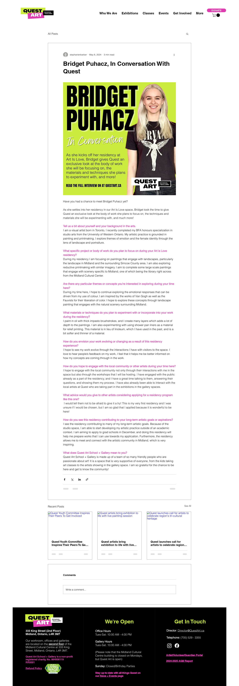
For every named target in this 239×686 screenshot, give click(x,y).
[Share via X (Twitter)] (72, 479)
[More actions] (174, 54)
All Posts (53, 33)
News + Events (108, 676)
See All (187, 506)
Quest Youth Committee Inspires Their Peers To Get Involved (69, 543)
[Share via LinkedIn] (79, 479)
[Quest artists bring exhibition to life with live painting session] (120, 524)
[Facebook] (177, 646)
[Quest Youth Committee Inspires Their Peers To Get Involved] (70, 524)
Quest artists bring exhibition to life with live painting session (117, 543)
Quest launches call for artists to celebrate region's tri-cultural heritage (168, 543)
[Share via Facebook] (64, 479)
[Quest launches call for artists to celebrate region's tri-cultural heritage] (169, 524)
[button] (216, 15)
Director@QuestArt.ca (191, 630)
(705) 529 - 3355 (191, 637)
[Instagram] (169, 646)
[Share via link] (87, 479)
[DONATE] (216, 10)
